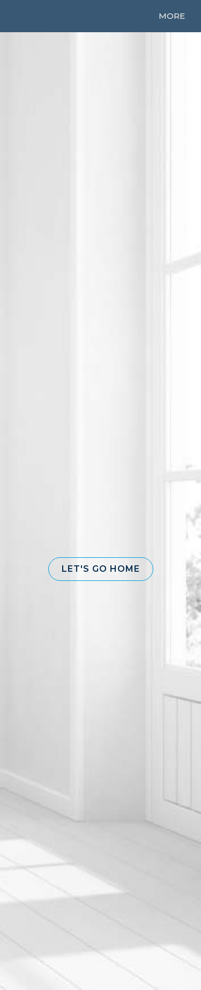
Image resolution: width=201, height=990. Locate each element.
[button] (100, 569)
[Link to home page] (30, 16)
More (172, 16)
